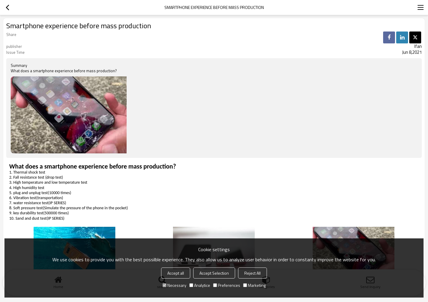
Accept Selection (214, 273)
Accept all (175, 273)
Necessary (174, 285)
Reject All (252, 273)
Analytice (199, 285)
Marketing (254, 285)
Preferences (226, 285)
